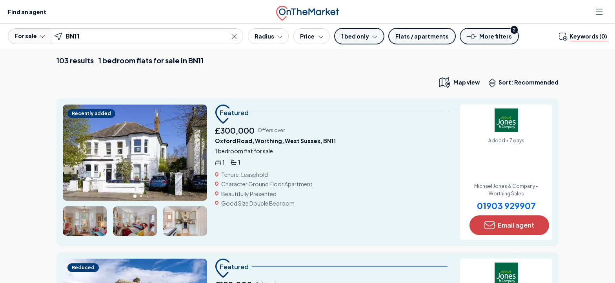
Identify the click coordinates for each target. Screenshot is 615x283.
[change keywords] (583, 36)
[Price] (311, 36)
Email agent (509, 225)
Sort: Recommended (525, 83)
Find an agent (27, 11)
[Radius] (268, 36)
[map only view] (459, 82)
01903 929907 (506, 205)
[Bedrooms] (359, 36)
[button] (489, 39)
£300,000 (235, 130)
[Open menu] (600, 12)
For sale (30, 35)
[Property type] (422, 36)
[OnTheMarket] (307, 11)
